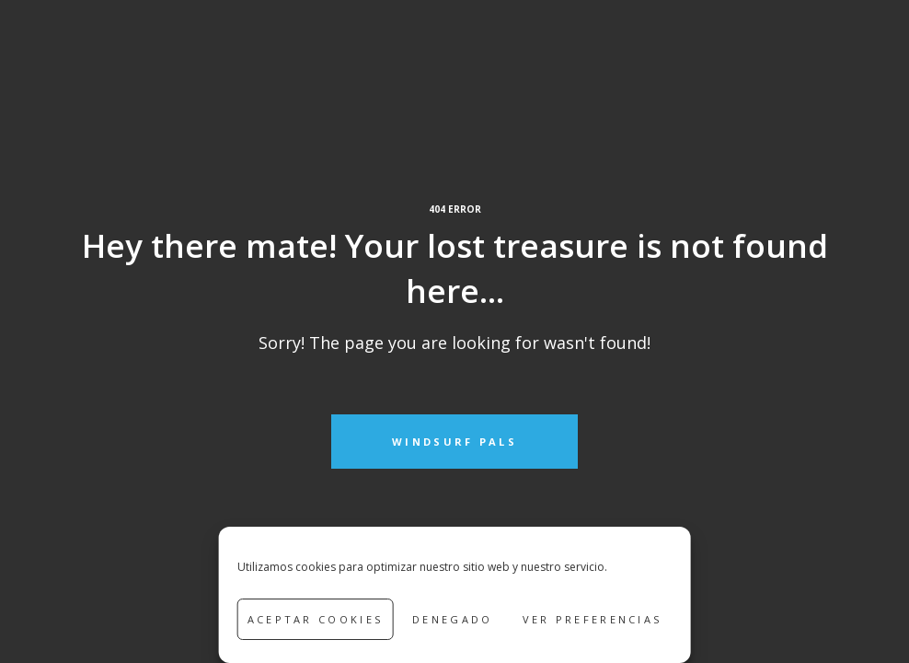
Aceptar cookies (315, 619)
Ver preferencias (592, 619)
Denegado (452, 619)
